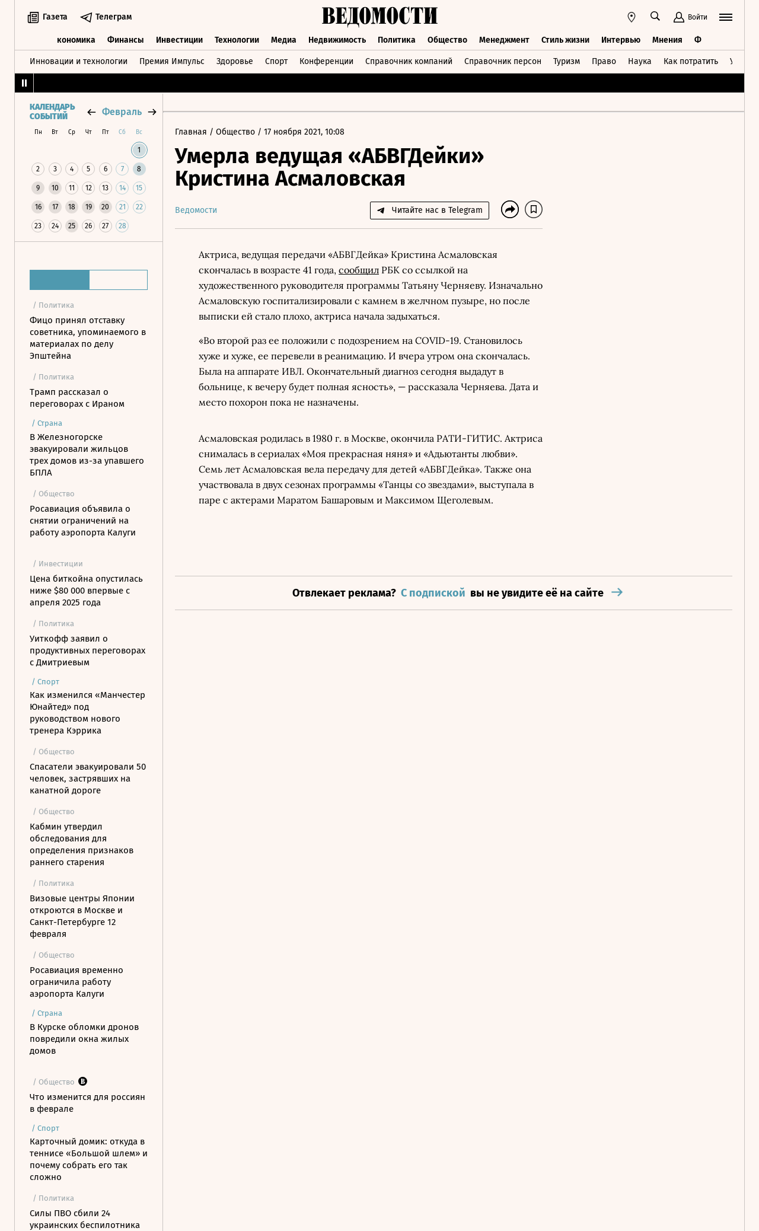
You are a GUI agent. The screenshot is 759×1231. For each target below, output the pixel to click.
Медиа (283, 40)
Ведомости (196, 210)
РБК (390, 270)
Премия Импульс (172, 61)
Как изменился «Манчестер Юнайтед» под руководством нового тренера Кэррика (87, 713)
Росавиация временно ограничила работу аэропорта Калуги (76, 982)
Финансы (125, 40)
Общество (447, 40)
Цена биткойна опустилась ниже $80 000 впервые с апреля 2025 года (86, 590)
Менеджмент (504, 40)
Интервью (620, 40)
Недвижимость (337, 40)
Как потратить (691, 61)
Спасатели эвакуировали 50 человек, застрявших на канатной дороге (88, 778)
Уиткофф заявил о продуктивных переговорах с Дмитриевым (87, 650)
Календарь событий (52, 112)
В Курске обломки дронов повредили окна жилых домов (84, 1039)
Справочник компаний (408, 61)
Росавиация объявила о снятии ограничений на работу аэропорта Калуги (83, 520)
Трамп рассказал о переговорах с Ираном (77, 398)
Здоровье (234, 61)
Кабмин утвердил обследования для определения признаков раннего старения (81, 844)
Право (604, 61)
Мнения (667, 40)
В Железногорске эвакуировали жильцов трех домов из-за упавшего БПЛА (87, 455)
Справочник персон (502, 61)
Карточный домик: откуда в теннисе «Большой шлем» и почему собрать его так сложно (89, 1159)
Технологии (237, 40)
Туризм (566, 61)
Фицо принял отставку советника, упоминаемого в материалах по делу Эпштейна (88, 338)
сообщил (359, 270)
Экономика (73, 40)
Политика (397, 40)
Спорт (276, 61)
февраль (122, 111)
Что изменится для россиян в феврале (87, 1103)
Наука (640, 61)
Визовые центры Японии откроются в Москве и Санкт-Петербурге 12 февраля (82, 916)
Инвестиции (179, 40)
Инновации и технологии (78, 61)
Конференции (326, 61)
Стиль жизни (565, 40)
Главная (192, 132)
